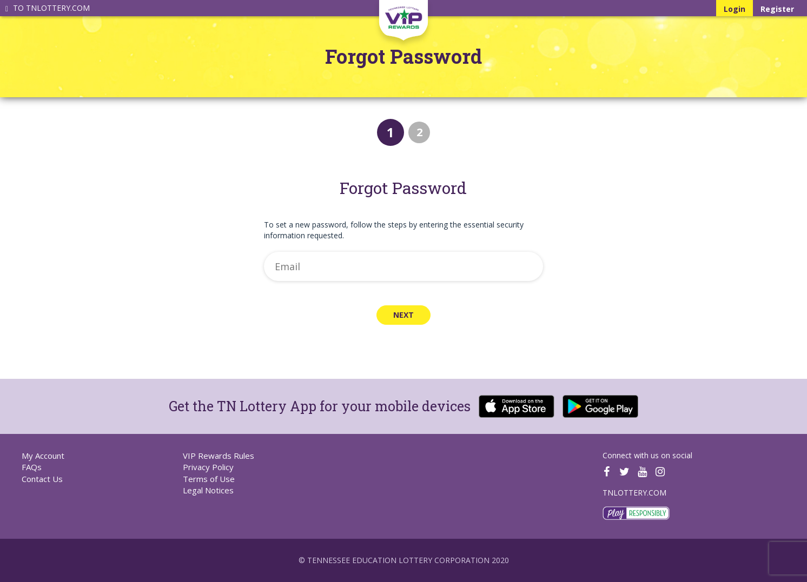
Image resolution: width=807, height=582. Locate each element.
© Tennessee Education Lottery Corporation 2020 (404, 560)
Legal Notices (208, 490)
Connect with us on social (647, 455)
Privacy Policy (208, 466)
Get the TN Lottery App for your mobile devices (320, 406)
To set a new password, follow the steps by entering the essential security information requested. (394, 229)
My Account (43, 455)
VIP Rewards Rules (218, 455)
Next (403, 315)
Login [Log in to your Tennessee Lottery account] (738, 8)
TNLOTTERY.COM (634, 492)
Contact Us (42, 478)
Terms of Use (209, 478)
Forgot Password (403, 56)
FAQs (32, 466)
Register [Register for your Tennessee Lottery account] (777, 9)
